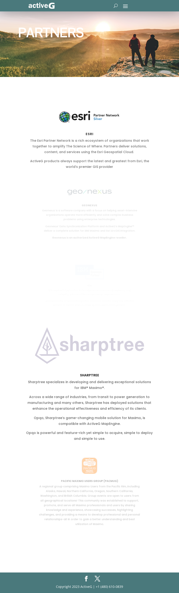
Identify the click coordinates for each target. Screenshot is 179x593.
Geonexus (89, 205)
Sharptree (89, 375)
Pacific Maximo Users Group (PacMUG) (89, 481)
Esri (89, 134)
